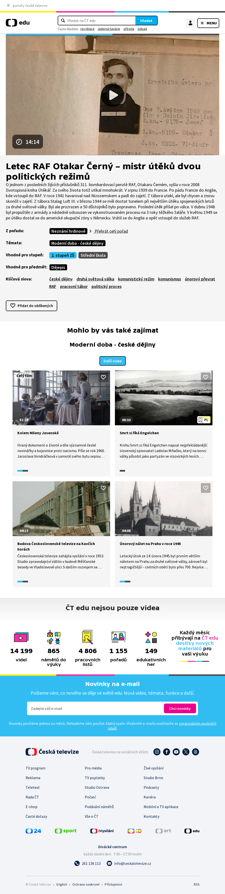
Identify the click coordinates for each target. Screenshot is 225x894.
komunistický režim (136, 279)
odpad (142, 29)
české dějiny (61, 279)
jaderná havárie (109, 29)
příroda (129, 29)
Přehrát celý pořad (111, 231)
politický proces (106, 286)
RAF (52, 286)
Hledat (146, 20)
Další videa (113, 360)
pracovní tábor (74, 286)
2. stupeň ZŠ (62, 255)
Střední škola (93, 255)
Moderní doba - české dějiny (77, 243)
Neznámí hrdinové (68, 231)
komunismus (169, 279)
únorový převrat (200, 279)
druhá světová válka (95, 279)
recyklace (87, 29)
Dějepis (58, 267)
